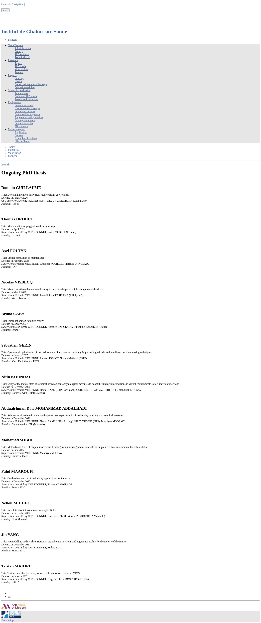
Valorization (21, 69)
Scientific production (19, 90)
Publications (21, 93)
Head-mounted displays (27, 108)
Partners (19, 72)
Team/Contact (15, 45)
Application (21, 132)
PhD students (22, 54)
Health (18, 81)
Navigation (17, 4)
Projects (12, 75)
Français (12, 39)
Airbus (15, 203)
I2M (42, 200)
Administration (23, 48)
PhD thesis (20, 66)
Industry (19, 78)
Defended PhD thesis (26, 96)
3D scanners (21, 126)
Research (13, 60)
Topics (18, 63)
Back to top (7, 620)
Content (5, 4)
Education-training (25, 87)
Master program (16, 129)
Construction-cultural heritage (31, 84)
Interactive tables (24, 123)
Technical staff (22, 57)
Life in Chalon (22, 141)
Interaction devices (25, 111)
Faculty (19, 51)
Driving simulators (25, 120)
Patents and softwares (26, 99)
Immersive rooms (24, 105)
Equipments (14, 102)
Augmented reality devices (29, 117)
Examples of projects (26, 138)
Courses (19, 135)
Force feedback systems (27, 114)
